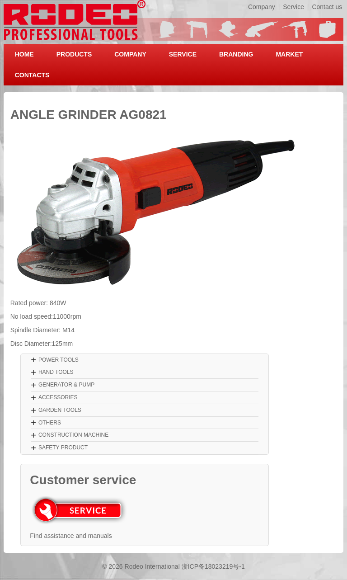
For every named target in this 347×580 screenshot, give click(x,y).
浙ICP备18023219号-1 (213, 566)
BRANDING (236, 54)
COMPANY (130, 54)
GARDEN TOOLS (59, 410)
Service (293, 6)
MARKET (289, 54)
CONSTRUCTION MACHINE (73, 435)
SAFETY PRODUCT (63, 447)
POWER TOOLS (58, 360)
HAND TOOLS (56, 372)
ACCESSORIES (58, 397)
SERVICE (183, 54)
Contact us (327, 6)
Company (261, 6)
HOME (24, 54)
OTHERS (49, 423)
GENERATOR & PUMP (66, 385)
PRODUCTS (74, 54)
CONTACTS (32, 75)
